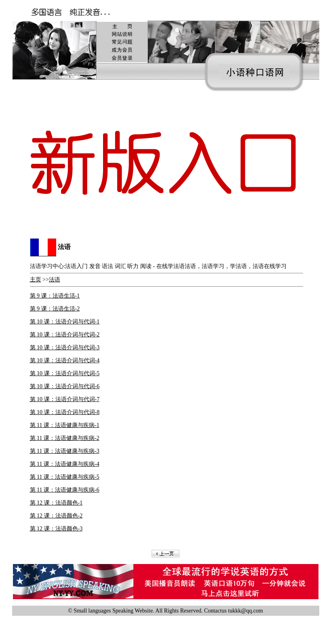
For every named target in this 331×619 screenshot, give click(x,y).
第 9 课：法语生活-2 (55, 309)
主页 (35, 280)
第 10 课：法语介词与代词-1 (65, 322)
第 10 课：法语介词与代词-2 (65, 335)
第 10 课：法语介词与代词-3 (65, 347)
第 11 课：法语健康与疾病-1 (64, 425)
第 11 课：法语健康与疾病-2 (64, 438)
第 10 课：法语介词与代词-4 (65, 360)
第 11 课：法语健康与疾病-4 (64, 464)
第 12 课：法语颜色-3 (56, 529)
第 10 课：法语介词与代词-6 (65, 386)
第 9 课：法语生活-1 (55, 296)
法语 (54, 280)
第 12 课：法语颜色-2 (56, 516)
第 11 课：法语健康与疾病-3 (64, 451)
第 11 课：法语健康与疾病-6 (64, 490)
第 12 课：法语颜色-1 (56, 503)
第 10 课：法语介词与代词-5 (65, 373)
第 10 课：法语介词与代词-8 (65, 412)
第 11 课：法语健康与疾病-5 (64, 477)
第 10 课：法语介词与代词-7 (65, 399)
